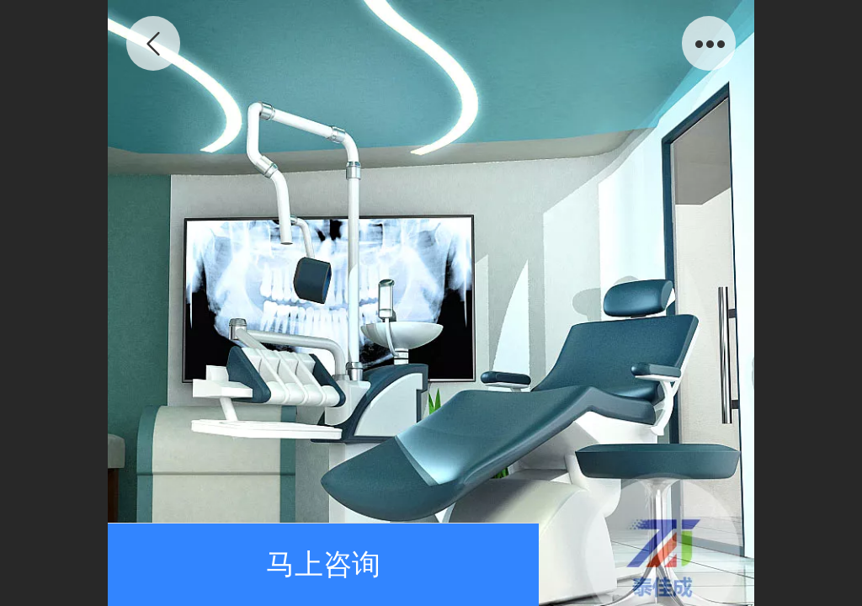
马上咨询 (323, 564)
